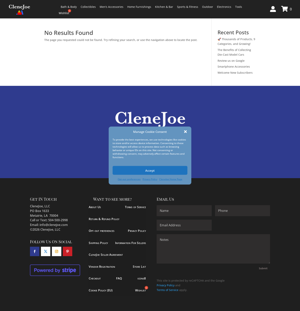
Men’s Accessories (111, 7)
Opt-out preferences (129, 179)
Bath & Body (69, 7)
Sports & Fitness (187, 7)
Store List (139, 266)
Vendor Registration (102, 266)
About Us (95, 207)
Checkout (95, 278)
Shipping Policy (98, 243)
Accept (150, 170)
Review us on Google (231, 61)
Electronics (224, 7)
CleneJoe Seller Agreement (106, 255)
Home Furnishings (139, 7)
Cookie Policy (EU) (101, 290)
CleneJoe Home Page (170, 179)
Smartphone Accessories (234, 66)
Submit (263, 268)
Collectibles (88, 7)
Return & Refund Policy (104, 219)
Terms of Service (135, 207)
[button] (185, 132)
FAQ (119, 278)
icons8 (142, 278)
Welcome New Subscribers (235, 72)
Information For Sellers (130, 243)
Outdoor (207, 7)
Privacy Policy (150, 179)
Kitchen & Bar (164, 7)
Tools (238, 7)
